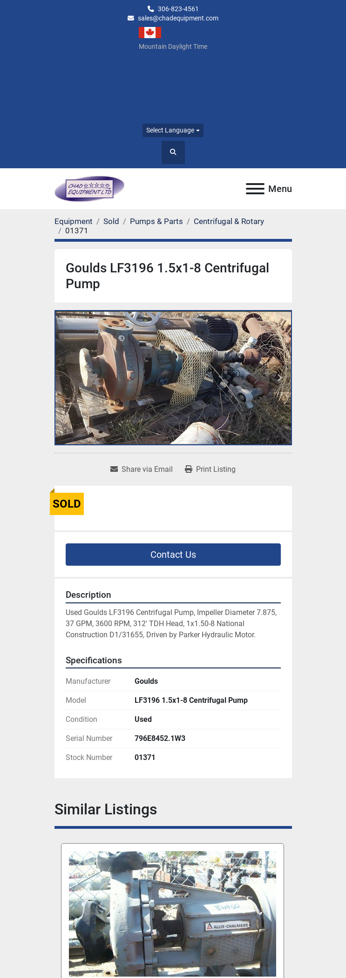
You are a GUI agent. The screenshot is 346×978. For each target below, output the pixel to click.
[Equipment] (73, 221)
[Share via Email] (141, 469)
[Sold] (111, 221)
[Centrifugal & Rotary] (229, 221)
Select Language (170, 130)
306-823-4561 (178, 9)
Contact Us (173, 554)
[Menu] (255, 188)
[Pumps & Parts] (156, 221)
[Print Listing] (210, 469)
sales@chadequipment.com (178, 18)
